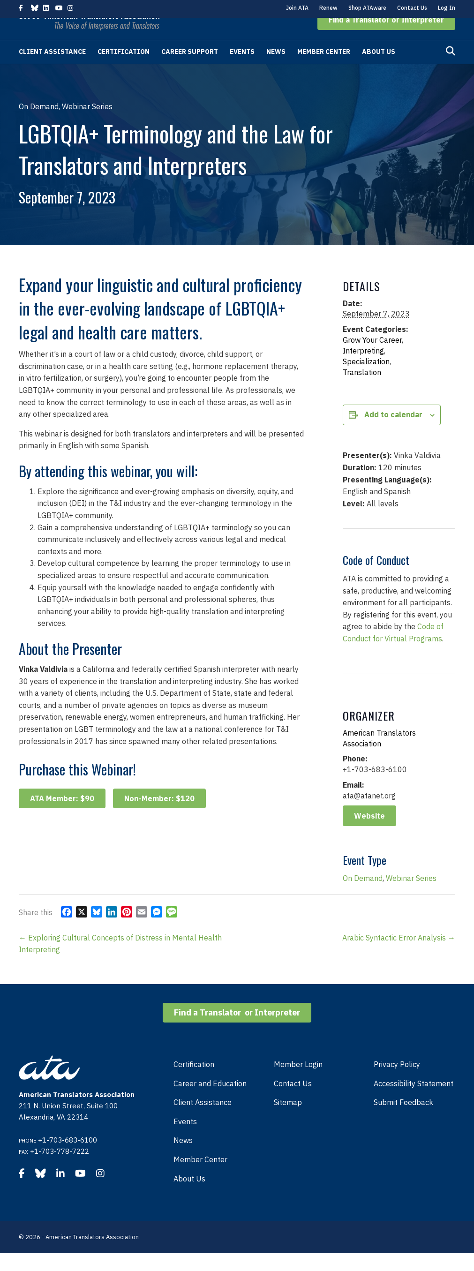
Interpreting (363, 368)
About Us (378, 69)
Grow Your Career (372, 357)
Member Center (323, 69)
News (276, 69)
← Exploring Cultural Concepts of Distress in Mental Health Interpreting (120, 961)
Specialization (366, 379)
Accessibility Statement (413, 1101)
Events (242, 69)
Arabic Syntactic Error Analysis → (398, 955)
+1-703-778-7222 (59, 1169)
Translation (362, 390)
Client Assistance (52, 69)
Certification (124, 69)
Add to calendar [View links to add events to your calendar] (393, 432)
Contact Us (412, 7)
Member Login (298, 1082)
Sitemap (288, 1120)
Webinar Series (411, 896)
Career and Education (210, 1101)
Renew (328, 7)
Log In (446, 7)
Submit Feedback (403, 1120)
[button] (386, 37)
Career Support (189, 69)
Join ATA (297, 7)
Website (369, 833)
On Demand (363, 896)
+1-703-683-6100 (67, 1157)
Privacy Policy (397, 1082)
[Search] (450, 68)
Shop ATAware (367, 7)
